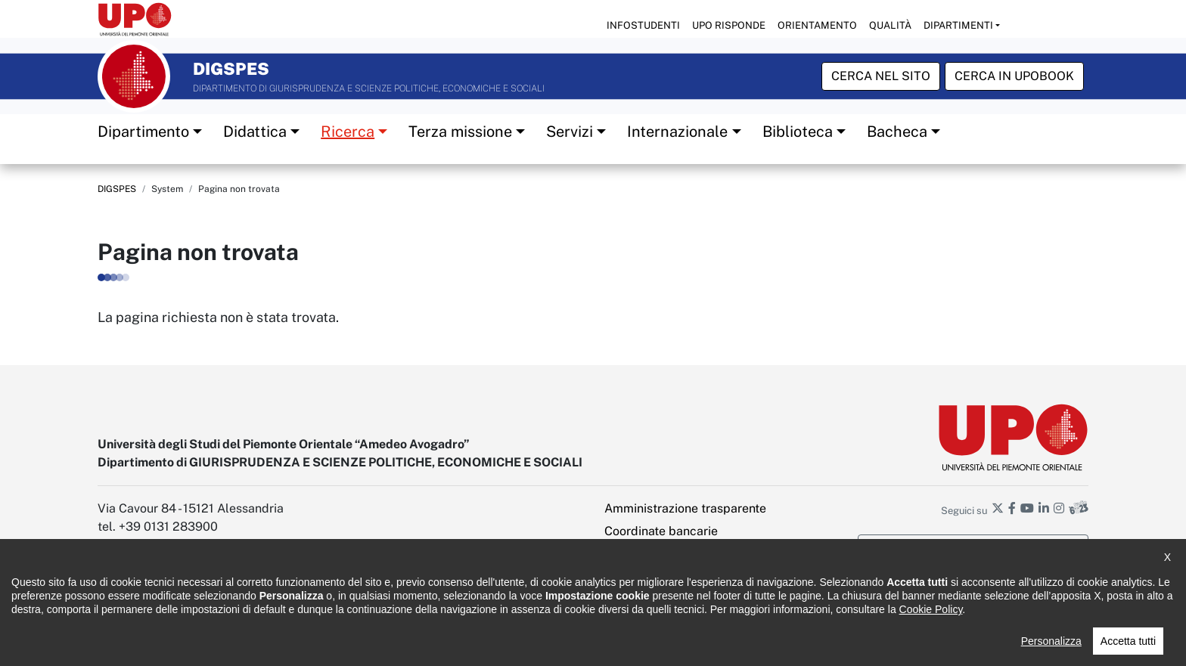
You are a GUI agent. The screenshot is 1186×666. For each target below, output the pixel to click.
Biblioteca (797, 131)
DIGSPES (117, 188)
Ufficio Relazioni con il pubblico (523, 643)
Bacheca (897, 131)
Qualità (890, 25)
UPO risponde (728, 25)
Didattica (255, 131)
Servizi (569, 131)
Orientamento (817, 25)
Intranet (626, 554)
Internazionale (677, 131)
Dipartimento (143, 131)
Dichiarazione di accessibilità (163, 643)
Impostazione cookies (665, 599)
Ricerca (347, 131)
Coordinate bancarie (661, 531)
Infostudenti (643, 25)
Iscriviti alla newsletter (973, 548)
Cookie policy (398, 643)
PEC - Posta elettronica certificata (698, 576)
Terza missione (460, 131)
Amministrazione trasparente (685, 508)
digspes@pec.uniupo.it (161, 599)
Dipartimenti (958, 25)
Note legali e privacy (298, 643)
